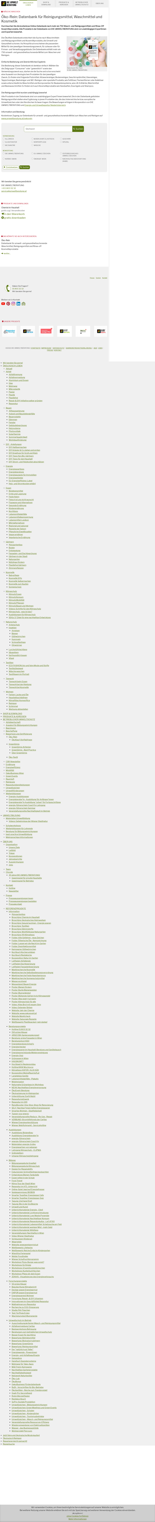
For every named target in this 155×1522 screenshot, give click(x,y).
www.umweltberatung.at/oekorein (16, 118)
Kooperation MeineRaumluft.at (25, 1148)
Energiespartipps (16, 544)
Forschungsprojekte (18, 1356)
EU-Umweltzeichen (39, 150)
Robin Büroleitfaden (21, 1471)
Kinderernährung (16, 583)
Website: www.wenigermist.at (25, 1320)
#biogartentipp (15, 620)
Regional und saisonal (18, 601)
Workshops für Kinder (21, 1340)
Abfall (8, 446)
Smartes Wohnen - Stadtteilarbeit (27, 1186)
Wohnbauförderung (18, 515)
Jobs (100, 423)
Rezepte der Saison (17, 604)
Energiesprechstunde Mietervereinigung (30, 1127)
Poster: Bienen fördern (22, 1062)
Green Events (12, 851)
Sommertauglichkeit (18, 512)
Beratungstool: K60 (20, 1116)
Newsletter (14, 966)
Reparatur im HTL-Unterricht (24, 1261)
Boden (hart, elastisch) (41, 139)
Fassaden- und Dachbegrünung (23, 628)
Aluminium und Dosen (18, 455)
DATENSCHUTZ (58, 423)
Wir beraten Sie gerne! (13, 438)
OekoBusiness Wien (15, 848)
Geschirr (61, 139)
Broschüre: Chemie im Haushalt (26, 992)
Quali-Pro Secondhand (22, 1468)
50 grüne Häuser (19, 1359)
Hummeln (16, 714)
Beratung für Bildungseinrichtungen (22, 906)
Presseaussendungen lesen (21, 973)
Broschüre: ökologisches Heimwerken (29, 995)
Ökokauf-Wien (11, 156)
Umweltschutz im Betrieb (20, 1395)
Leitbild (12, 925)
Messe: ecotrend (19, 1056)
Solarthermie (14, 509)
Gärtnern (10, 617)
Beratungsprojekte (17, 1101)
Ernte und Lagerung (17, 569)
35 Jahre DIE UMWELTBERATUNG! (24, 950)
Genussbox (17, 1433)
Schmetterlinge (19, 717)
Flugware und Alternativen (20, 577)
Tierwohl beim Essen (18, 756)
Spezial (34, 142)
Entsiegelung (14, 625)
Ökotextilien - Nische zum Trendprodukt (29, 1465)
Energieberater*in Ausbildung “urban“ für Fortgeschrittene (35, 877)
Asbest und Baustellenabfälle (22, 489)
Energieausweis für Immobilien (22, 550)
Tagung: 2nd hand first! (22, 1276)
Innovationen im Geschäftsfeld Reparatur (30, 1376)
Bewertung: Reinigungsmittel (25, 1421)
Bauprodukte (15, 492)
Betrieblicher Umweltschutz (81, 3)
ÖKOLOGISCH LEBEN (12, 441)
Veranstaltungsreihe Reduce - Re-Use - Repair (32, 1191)
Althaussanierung (16, 486)
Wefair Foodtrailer (20, 1331)
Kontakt (58, 425)
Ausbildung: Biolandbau (22, 1207)
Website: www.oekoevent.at (24, 1088)
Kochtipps (13, 586)
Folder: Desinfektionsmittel (24, 1021)
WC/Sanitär (61, 142)
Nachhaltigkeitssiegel (21, 1448)
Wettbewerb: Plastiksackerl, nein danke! (29, 1097)
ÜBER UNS (7, 916)
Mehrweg (13, 461)
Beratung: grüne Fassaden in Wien (27, 1113)
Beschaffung (11, 806)
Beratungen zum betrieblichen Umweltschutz (32, 1407)
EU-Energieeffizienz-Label (20, 556)
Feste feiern (14, 572)
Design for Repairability (22, 1244)
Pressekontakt (15, 979)
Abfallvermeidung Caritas (23, 1401)
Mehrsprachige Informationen (19, 912)
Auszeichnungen (16, 937)
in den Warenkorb (13, 250)
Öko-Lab (16, 1453)
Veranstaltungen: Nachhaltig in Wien (28, 1308)
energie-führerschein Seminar (22, 883)
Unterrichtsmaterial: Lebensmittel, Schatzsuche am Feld (37, 1299)
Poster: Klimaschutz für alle (24, 1077)
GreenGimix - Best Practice (24, 825)
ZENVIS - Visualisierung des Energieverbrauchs (33, 1352)
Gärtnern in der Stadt (18, 631)
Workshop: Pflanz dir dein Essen (26, 1349)
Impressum (46, 423)
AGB (95, 423)
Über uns (100, 3)
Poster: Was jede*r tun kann (24, 1074)
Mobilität (10, 845)
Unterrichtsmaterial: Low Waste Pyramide (30, 1290)
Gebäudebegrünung (18, 500)
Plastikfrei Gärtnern (17, 640)
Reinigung (10, 857)
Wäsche (85, 142)
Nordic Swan (88, 150)
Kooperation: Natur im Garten (25, 1033)
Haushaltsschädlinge (18, 772)
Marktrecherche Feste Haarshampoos (29, 1050)
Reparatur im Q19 (19, 1177)
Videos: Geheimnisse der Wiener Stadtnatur (28, 896)
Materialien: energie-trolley (24, 1219)
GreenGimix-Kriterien (21, 822)
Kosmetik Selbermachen (20, 656)
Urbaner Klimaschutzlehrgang (25, 1231)
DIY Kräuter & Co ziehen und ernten (24, 525)
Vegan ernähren (16, 609)
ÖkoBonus (16, 1456)
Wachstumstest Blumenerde (24, 1391)
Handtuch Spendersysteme (24, 1436)
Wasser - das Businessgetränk (25, 1503)
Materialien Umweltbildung (18, 893)
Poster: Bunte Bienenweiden (24, 1065)
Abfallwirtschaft (13, 797)
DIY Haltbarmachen (18, 522)
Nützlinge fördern (16, 637)
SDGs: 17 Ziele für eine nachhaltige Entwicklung (30, 692)
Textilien (9, 737)
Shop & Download (45, 3)
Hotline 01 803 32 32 (21, 1104)
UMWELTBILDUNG (11, 890)
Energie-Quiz (17, 1130)
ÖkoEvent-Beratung (21, 1165)
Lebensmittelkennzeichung (21, 592)
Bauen (9, 483)
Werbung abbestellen (18, 784)
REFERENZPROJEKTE (16, 983)
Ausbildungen (15, 1205)
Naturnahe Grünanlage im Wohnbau (28, 1159)
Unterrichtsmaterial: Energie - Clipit (27, 1285)
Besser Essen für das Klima (24, 1410)
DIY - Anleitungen (14, 519)
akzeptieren (78, 1513)
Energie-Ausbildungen (19, 871)
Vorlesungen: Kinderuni (22, 1314)
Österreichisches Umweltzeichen (64, 151)
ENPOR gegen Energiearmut (24, 1368)
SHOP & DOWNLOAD (12, 788)
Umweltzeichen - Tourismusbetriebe (28, 1491)
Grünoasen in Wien (20, 1133)
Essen (8, 563)
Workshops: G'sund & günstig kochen (28, 1343)
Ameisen (16, 705)
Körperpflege (11, 142)
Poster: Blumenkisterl (21, 1068)
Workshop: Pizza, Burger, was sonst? (28, 1337)
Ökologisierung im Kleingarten (25, 1168)
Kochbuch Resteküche (22, 1030)
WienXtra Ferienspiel (21, 1328)
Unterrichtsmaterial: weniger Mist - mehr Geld (32, 1302)
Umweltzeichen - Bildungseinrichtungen (29, 1480)
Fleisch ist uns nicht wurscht (21, 574)
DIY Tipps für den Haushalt (21, 534)
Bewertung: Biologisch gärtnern (26, 1416)
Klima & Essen (15, 669)
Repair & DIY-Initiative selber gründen (25, 476)
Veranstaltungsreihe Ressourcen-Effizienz (30, 1497)
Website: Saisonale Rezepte (24, 1094)
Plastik (12, 470)
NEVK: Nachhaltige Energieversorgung (29, 1162)
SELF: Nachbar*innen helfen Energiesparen (31, 1183)
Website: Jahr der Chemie (23, 1085)
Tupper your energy (20, 1189)
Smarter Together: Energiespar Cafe (28, 1270)
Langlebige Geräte (20, 1151)
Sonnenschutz (15, 662)
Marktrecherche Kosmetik (23, 1044)
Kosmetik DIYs (15, 653)
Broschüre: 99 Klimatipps (23, 1010)
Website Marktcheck (21, 1091)
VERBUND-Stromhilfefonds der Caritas (29, 1194)
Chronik (9, 947)
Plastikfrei (13, 473)
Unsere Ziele (14, 922)
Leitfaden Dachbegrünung (23, 1039)
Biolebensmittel (16, 566)
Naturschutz (11, 697)
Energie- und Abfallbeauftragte (26, 1430)
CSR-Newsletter (13, 836)
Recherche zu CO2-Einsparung (25, 1382)
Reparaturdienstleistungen (18, 860)
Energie (9, 541)
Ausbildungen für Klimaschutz (22, 689)
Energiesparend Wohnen (23, 1370)
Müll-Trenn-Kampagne (22, 1442)
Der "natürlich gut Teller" (22, 1424)
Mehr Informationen (78, 1519)
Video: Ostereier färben (22, 1082)
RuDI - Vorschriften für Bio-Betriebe (27, 1462)
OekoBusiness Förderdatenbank (26, 1459)
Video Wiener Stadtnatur (23, 1311)
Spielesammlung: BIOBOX (23, 1267)
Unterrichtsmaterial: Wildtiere (25, 1305)
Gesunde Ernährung (17, 580)
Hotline (12, 963)
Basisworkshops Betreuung (24, 1404)
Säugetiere (14, 727)
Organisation (11, 919)
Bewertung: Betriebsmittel (23, 1413)
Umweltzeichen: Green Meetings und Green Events (34, 1482)
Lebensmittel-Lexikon (19, 595)
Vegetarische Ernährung (19, 612)
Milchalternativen (16, 598)
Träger (12, 928)
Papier (12, 467)
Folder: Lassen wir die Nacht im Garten (29, 1018)
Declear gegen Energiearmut (24, 1365)
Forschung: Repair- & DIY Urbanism (27, 1373)
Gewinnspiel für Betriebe (23, 956)
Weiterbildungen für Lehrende (19, 903)
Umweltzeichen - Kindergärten (25, 1488)
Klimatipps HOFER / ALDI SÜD (25, 1145)
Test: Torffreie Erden (21, 1388)
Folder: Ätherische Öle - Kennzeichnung (29, 1015)
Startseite (35, 423)
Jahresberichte (15, 934)
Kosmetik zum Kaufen (18, 659)
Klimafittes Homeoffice (19, 775)
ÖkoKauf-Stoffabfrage (22, 815)
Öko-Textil (13, 832)
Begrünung (11, 803)
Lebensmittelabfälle (18, 589)
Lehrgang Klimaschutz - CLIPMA (26, 1225)
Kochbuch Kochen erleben (23, 1027)
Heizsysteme (14, 503)
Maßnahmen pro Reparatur (24, 1379)
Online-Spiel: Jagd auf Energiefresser (28, 1264)
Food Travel (17, 1255)
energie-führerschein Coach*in (25, 1216)
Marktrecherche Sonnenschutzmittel (28, 1053)
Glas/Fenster (88, 139)
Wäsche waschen (11, 12)
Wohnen (9, 767)
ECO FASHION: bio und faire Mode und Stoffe (29, 740)
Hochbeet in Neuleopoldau (24, 1139)
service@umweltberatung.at (14, 188)
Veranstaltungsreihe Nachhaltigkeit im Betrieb (29, 886)
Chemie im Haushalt (10, 243)
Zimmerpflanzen (16, 643)
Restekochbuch (19, 1474)
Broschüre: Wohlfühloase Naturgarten (29, 1007)
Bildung (12, 1235)
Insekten (12, 703)
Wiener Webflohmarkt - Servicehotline (29, 1200)
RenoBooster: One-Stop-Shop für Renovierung (32, 1180)
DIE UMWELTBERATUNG (14, 150)
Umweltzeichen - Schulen (23, 1485)
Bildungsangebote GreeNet (24, 1238)
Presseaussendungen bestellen (23, 976)
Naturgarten (14, 634)
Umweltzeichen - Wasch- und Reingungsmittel (32, 1494)
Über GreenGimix (19, 828)
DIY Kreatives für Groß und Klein (23, 528)
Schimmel (13, 781)
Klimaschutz (11, 666)
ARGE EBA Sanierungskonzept (25, 1110)
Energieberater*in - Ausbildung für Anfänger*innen (31, 874)
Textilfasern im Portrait (19, 749)
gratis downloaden (13, 253)
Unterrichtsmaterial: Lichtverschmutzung (30, 1288)
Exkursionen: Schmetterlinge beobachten (30, 1247)
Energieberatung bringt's (23, 1119)
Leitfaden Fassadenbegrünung (25, 1042)
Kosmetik (10, 647)
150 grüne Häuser (19, 1107)
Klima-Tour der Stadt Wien (23, 1258)
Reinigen (13, 778)
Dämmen (13, 494)
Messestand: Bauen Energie (24, 1059)
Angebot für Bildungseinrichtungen (21, 800)
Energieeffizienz (13, 842)
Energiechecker (19, 1122)
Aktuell (9, 443)
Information (14, 986)
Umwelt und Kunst (20, 1282)
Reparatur (13, 478)
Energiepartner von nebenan (24, 1222)
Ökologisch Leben (28, 4)
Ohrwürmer (17, 720)
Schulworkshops (13, 900)
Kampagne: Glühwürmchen (24, 1024)
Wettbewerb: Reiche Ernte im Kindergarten (31, 1325)
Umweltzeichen (13, 863)
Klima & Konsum (16, 672)
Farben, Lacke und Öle (18, 769)
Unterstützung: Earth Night (23, 1171)
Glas (11, 458)
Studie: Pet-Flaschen (21, 1385)
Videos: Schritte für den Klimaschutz (25, 684)
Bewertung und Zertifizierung (19, 809)
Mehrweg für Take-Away (23, 1439)
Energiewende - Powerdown (24, 1427)
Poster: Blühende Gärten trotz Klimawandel (31, 1071)
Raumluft (10, 854)
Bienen (15, 708)
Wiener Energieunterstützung (25, 1197)
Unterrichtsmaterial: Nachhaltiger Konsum (30, 1293)
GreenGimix (14, 819)
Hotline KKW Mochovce (22, 1142)
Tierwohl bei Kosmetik (19, 762)
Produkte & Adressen (64, 3)
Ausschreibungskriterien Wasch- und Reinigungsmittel (36, 1398)
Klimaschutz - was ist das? (20, 687)
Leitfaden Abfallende (21, 1036)
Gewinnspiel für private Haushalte (27, 953)
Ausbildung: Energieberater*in (25, 1210)
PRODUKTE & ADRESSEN (14, 791)
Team (8, 944)
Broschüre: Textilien (20, 1001)
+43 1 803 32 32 (8, 185)
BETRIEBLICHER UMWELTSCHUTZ (19, 794)
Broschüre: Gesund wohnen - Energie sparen (31, 998)
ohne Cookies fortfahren (77, 1516)
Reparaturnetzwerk (20, 1174)
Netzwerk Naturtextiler (22, 1450)
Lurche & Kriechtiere (18, 724)
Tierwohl (10, 753)
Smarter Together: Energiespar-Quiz (28, 1273)
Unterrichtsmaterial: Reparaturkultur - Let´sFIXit (33, 1296)
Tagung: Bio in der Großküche (25, 1279)
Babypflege (14, 650)
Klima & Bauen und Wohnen (21, 681)
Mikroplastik (14, 464)
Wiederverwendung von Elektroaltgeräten (31, 1500)
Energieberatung (16, 547)
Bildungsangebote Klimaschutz (26, 1241)
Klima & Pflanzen (16, 678)
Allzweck (9, 139)
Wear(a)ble (17, 1317)
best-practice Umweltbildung (19, 909)
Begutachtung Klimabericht (24, 1362)
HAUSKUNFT (17, 1136)
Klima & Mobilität (16, 675)
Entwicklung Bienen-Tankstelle (25, 1250)
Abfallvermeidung (17, 452)
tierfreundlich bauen (18, 730)
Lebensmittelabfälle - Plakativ (25, 1154)
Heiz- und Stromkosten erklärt (22, 558)
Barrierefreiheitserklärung (79, 423)
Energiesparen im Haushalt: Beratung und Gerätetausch (36, 1125)
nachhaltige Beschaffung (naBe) (39, 157)
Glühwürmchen (18, 711)
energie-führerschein (21, 1213)
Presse (50, 425)
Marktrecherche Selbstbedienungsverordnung (32, 1047)
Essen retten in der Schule (23, 1253)
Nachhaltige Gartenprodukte (24, 1445)
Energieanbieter (16, 553)
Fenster (12, 497)
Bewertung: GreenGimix (22, 1418)
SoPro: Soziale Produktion (23, 1477)
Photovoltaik (14, 506)
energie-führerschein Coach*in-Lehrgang (27, 880)
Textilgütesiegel (16, 743)
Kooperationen (15, 931)
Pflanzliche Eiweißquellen (20, 606)
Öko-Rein (5, 315)
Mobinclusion (18, 1157)
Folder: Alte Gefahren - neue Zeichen (28, 1012)
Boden (12, 622)
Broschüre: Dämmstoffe (22, 1004)
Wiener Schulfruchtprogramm (25, 1334)
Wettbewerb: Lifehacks (22, 1322)
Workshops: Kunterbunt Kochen (26, 1346)
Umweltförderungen (15, 865)
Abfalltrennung (15, 449)
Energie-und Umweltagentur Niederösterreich (45, 105)
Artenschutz (14, 700)
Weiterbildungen (13, 868)
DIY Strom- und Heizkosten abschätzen (26, 537)
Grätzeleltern (17, 1228)
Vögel (11, 733)
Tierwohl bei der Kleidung (20, 759)
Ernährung (10, 839)
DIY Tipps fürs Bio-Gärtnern (21, 531)
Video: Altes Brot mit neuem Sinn (26, 1079)
